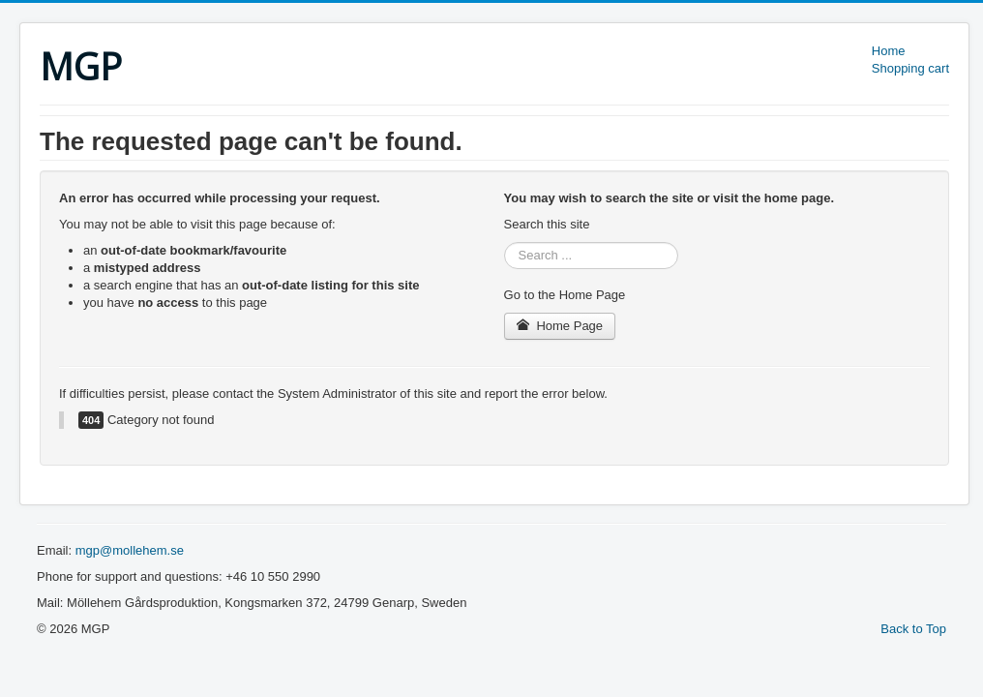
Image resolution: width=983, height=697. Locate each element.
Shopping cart (910, 68)
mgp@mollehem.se (129, 550)
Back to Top (913, 628)
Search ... (504, 242)
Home (889, 51)
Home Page (560, 325)
